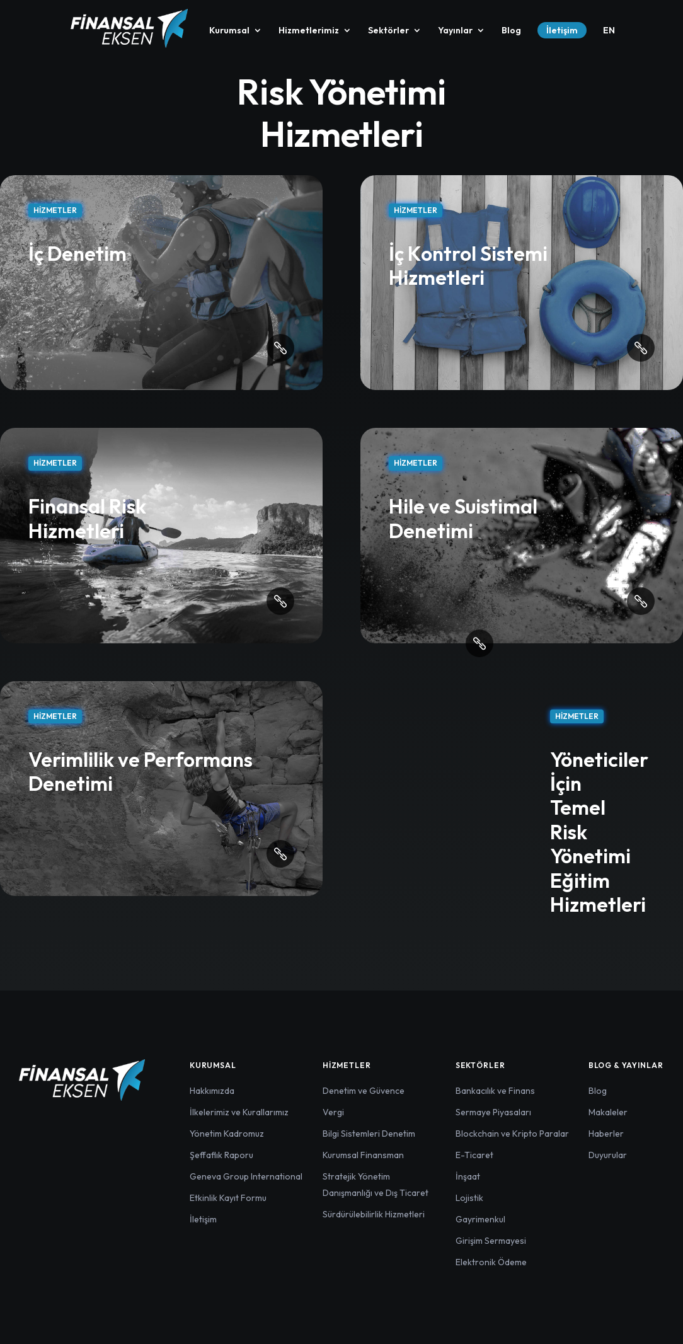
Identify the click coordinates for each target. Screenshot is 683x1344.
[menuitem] (609, 41)
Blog (511, 31)
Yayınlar (455, 31)
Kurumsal (229, 31)
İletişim (562, 30)
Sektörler (388, 31)
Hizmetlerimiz (308, 31)
